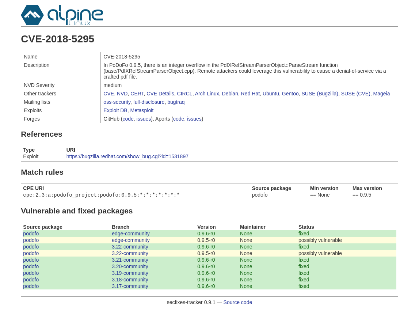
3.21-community (130, 260)
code (127, 119)
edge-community (131, 234)
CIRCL (185, 93)
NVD (122, 93)
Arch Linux (207, 93)
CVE (108, 93)
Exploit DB (115, 110)
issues (144, 119)
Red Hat (250, 93)
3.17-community (130, 287)
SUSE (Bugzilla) (320, 93)
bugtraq (175, 102)
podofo (31, 234)
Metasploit (141, 110)
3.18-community (130, 280)
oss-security (116, 102)
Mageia (381, 93)
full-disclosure (149, 102)
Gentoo (290, 93)
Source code (238, 303)
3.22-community (130, 247)
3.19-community (130, 274)
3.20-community (130, 267)
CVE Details (160, 93)
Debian (230, 93)
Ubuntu (271, 93)
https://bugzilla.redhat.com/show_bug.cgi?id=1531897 (127, 156)
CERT (137, 93)
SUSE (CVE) (355, 93)
